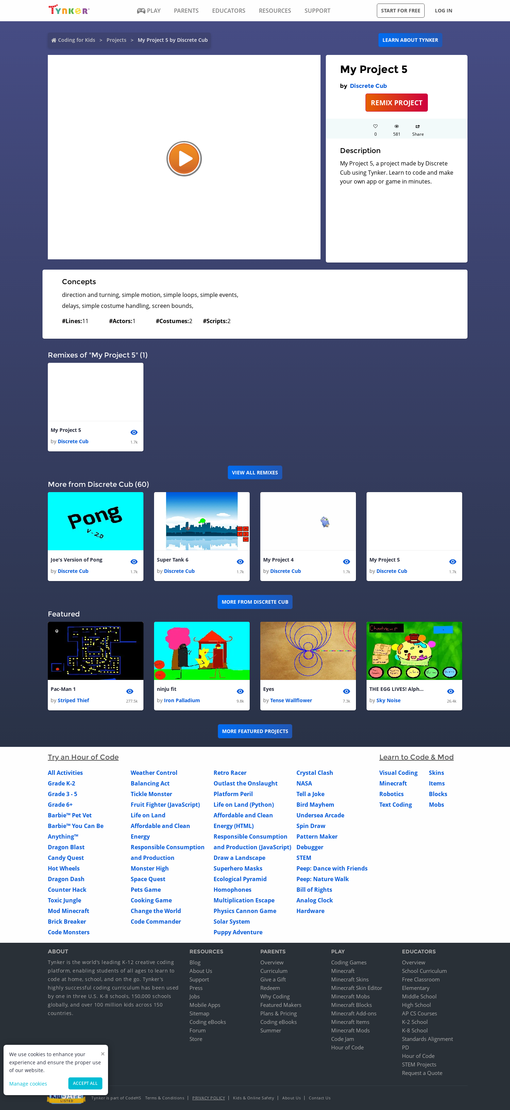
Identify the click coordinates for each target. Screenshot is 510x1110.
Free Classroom (421, 979)
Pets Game (146, 890)
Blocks (438, 794)
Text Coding (395, 805)
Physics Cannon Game (245, 911)
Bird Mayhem (315, 805)
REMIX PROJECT (397, 102)
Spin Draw (310, 826)
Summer (270, 1030)
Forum (197, 1030)
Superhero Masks (238, 869)
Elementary (416, 987)
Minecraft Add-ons (353, 1013)
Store (195, 1038)
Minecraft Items (350, 1021)
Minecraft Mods (350, 1030)
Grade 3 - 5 (62, 794)
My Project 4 (278, 559)
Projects (116, 39)
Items (437, 784)
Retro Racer (230, 773)
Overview (272, 962)
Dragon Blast (66, 847)
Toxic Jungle (64, 901)
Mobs (436, 805)
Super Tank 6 (172, 559)
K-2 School (415, 1021)
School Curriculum (424, 970)
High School (416, 1004)
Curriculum (274, 970)
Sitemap (199, 1013)
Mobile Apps (204, 1004)
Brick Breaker (67, 922)
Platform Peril (233, 794)
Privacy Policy (208, 1097)
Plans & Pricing (278, 1013)
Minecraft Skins (350, 979)
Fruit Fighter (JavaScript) (165, 805)
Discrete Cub (368, 86)
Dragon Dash (66, 879)
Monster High (150, 869)
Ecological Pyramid (240, 879)
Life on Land (148, 815)
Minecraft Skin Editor (356, 987)
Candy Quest (66, 858)
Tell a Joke (310, 794)
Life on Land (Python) (244, 805)
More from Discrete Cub (255, 601)
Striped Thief (73, 700)
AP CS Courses (419, 1013)
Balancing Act (150, 784)
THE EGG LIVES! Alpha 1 (397, 689)
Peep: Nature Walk (322, 879)
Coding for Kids (76, 39)
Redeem (270, 987)
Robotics (391, 794)
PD (405, 1047)
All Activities (65, 773)
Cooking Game (151, 901)
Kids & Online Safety (253, 1097)
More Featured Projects (255, 731)
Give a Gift (273, 979)
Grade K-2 (61, 784)
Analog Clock (314, 901)
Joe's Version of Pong (76, 559)
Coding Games (349, 962)
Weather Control (154, 773)
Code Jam (342, 1038)
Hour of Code (347, 1047)
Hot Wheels (64, 869)
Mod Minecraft (68, 911)
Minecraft (393, 784)
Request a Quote (422, 1072)
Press (196, 987)
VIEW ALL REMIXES (255, 472)
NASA (304, 784)
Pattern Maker (317, 837)
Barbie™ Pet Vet (70, 815)
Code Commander (156, 922)
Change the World (156, 911)
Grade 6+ (60, 805)
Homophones (232, 890)
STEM (303, 858)
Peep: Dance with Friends (332, 869)
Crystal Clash (314, 773)
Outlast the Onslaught (246, 784)
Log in (443, 10)
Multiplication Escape (244, 901)
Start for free (400, 10)
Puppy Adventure (238, 932)
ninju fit (166, 689)
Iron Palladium (182, 700)
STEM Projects (419, 1064)
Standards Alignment (427, 1038)
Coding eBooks (207, 1021)
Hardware (310, 911)
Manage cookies (28, 1083)
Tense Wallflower (291, 700)
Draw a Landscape (239, 858)
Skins (436, 773)
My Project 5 (66, 430)
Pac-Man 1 (63, 689)
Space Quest (148, 879)
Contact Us (319, 1097)
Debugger (309, 847)
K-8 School (415, 1030)
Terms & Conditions (164, 1097)
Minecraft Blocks (351, 1004)
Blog (194, 962)
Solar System (232, 922)
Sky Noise (388, 700)
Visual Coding (398, 773)
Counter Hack (67, 890)
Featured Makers (280, 1004)
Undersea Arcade (320, 815)
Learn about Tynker (410, 39)
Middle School (419, 996)
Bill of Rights (314, 890)
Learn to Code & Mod (416, 757)
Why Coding (275, 996)
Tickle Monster (151, 794)
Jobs (194, 996)
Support (199, 979)
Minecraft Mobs (350, 996)
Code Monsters (69, 932)
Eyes (268, 689)
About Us (200, 970)
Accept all (85, 1083)
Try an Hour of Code (83, 757)
